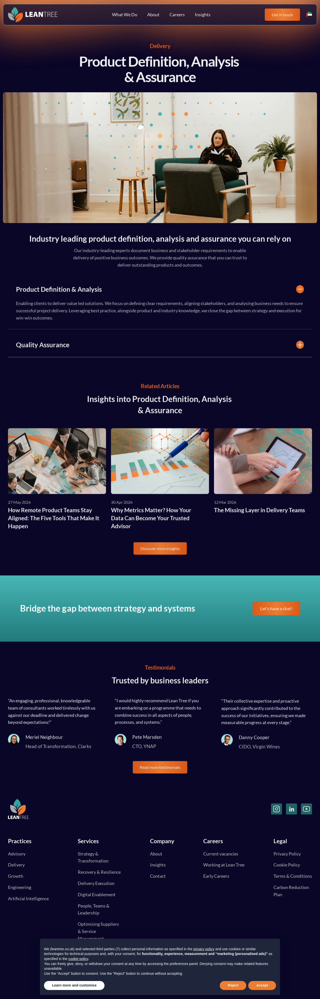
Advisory (17, 853)
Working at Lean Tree (223, 864)
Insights (202, 14)
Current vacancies (220, 853)
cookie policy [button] (78, 959)
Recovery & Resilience (99, 872)
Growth (15, 876)
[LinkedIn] (291, 808)
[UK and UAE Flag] (309, 15)
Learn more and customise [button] (74, 985)
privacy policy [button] (203, 949)
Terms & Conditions (293, 876)
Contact (158, 876)
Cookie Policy (287, 864)
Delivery (16, 864)
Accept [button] (262, 985)
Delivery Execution (96, 883)
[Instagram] (276, 808)
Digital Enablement (97, 894)
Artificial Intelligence (28, 898)
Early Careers (216, 876)
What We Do (124, 14)
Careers (177, 14)
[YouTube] (306, 808)
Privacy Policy (287, 853)
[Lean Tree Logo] (33, 14)
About (153, 14)
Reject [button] (233, 985)
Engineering (19, 887)
